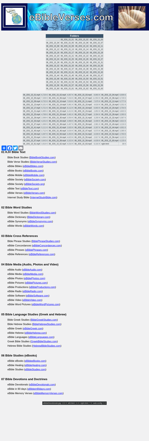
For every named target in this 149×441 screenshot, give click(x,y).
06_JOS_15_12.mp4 (109, 101)
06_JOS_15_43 (96, 72)
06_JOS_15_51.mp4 (83, 134)
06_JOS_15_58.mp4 (57, 140)
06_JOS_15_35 (96, 66)
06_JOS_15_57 (67, 85)
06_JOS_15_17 (67, 53)
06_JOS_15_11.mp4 (83, 101)
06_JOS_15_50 (81, 79)
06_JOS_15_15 (96, 49)
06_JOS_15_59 (96, 85)
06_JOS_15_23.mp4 (83, 111)
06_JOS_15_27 (96, 59)
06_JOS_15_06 (81, 43)
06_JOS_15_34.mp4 (57, 121)
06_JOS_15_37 (67, 69)
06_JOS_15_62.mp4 (57, 144)
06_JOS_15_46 (81, 75)
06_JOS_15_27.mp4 (83, 114)
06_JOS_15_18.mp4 (57, 108)
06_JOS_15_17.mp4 (31, 108)
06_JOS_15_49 (67, 79)
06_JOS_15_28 (52, 62)
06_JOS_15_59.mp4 (83, 140)
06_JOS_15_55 (96, 82)
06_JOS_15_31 (96, 62)
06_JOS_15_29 (67, 62)
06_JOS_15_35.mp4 (83, 121)
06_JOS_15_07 (96, 43)
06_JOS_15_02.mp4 (57, 95)
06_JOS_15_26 (81, 59)
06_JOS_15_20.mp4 (109, 108)
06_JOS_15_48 (52, 79)
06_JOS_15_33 (67, 66)
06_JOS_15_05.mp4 (31, 98)
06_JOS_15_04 (52, 43)
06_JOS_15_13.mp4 (31, 105)
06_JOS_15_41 (67, 72)
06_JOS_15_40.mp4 (109, 124)
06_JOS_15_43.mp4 (83, 127)
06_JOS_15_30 (81, 62)
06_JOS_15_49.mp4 (31, 134)
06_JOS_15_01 (67, 39)
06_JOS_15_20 (52, 56)
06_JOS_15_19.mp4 (83, 108)
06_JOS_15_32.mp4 (109, 118)
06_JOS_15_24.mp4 (109, 111)
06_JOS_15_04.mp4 (109, 95)
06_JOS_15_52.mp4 (109, 134)
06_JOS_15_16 (52, 53)
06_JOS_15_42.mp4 (57, 127)
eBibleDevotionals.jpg (52, 403)
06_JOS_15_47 (96, 75)
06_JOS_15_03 (96, 39)
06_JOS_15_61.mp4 (31, 144)
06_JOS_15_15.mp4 (83, 105)
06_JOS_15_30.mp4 (57, 118)
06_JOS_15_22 (81, 56)
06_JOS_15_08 (52, 46)
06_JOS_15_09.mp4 (31, 101)
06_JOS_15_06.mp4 (57, 98)
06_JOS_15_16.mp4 (109, 105)
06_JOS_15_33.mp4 (31, 121)
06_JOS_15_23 (96, 56)
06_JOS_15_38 (81, 69)
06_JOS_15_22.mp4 (57, 111)
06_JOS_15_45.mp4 (31, 131)
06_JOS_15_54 (81, 82)
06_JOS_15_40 (52, 72)
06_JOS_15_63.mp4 (83, 144)
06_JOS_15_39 (96, 69)
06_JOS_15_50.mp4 (57, 134)
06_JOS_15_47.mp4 (83, 131)
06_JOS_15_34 (81, 66)
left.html (71, 403)
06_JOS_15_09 (67, 46)
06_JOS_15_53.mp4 (31, 137)
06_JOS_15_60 (52, 88)
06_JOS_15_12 (52, 49)
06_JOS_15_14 (81, 49)
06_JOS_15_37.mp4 (31, 124)
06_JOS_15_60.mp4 (109, 140)
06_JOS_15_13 (67, 49)
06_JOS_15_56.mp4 (109, 137)
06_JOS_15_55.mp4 (83, 137)
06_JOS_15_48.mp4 (109, 131)
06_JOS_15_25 (67, 59)
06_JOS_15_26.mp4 (57, 114)
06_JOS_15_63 (96, 88)
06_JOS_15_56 (52, 85)
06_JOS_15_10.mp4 (57, 101)
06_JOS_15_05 (67, 43)
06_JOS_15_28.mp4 (109, 114)
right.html (105, 144)
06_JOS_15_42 (81, 72)
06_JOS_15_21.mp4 (31, 111)
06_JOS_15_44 (52, 75)
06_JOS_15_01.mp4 (31, 95)
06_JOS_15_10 (81, 46)
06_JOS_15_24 (52, 59)
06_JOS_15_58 (81, 85)
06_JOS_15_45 (67, 75)
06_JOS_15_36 (52, 69)
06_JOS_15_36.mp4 (109, 121)
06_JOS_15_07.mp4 (83, 98)
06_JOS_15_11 (96, 46)
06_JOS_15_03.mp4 (83, 95)
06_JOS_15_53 (67, 82)
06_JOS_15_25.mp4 (31, 114)
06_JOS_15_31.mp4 (83, 118)
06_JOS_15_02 (81, 39)
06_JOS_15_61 (67, 88)
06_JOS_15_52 (52, 82)
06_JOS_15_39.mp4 (83, 124)
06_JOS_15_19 (96, 53)
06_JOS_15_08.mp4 (109, 98)
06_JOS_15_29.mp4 (31, 118)
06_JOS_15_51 (96, 79)
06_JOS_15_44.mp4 (109, 127)
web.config (97, 403)
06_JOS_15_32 (52, 66)
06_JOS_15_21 (67, 56)
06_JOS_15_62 (81, 88)
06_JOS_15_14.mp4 (57, 105)
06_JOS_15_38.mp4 (57, 124)
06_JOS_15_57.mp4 (31, 140)
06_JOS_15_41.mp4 (31, 127)
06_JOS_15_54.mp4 (57, 137)
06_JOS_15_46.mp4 (57, 131)
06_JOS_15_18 (81, 53)
